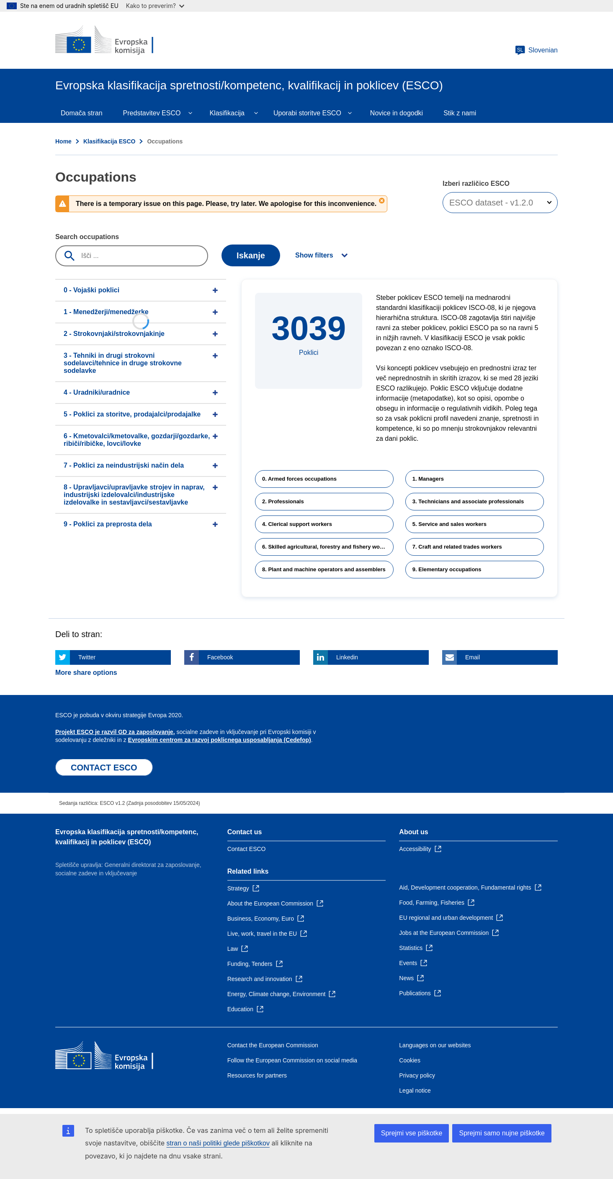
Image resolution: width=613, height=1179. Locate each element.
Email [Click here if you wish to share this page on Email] (472, 657)
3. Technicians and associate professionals (468, 501)
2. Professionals (283, 501)
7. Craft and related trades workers (457, 547)
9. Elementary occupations (447, 569)
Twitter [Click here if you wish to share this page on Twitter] (86, 657)
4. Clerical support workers (297, 524)
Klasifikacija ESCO (109, 141)
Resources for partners (257, 1075)
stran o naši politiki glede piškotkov (218, 1143)
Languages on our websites (435, 1045)
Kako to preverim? (155, 5)
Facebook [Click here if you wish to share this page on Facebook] (220, 657)
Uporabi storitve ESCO (307, 113)
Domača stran (82, 113)
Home (63, 141)
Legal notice (415, 1090)
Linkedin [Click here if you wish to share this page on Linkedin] (347, 657)
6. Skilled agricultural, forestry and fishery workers (327, 547)
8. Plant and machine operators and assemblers (324, 569)
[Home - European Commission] (116, 40)
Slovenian (536, 50)
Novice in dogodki (396, 113)
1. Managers (428, 479)
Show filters (314, 255)
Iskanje (251, 255)
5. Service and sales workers (449, 524)
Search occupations (87, 236)
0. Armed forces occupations (299, 479)
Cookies (409, 1060)
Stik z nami (459, 113)
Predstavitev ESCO (152, 113)
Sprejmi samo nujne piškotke (502, 1133)
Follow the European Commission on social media (292, 1060)
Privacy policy (417, 1075)
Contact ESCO (246, 849)
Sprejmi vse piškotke (412, 1133)
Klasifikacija (227, 113)
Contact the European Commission (272, 1045)
